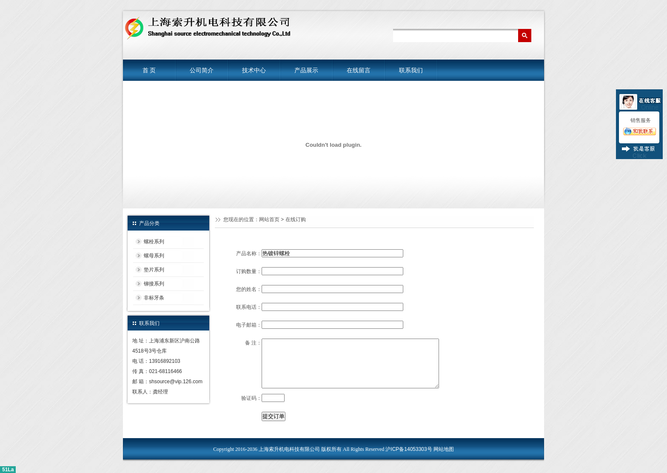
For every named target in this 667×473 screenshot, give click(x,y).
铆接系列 (154, 284)
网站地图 (443, 449)
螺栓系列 (154, 242)
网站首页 (269, 219)
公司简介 (202, 70)
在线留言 (359, 70)
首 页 (149, 70)
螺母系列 (154, 256)
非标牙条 (154, 298)
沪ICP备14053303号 (408, 449)
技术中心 (254, 70)
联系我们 (411, 70)
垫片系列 (154, 270)
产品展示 (306, 70)
